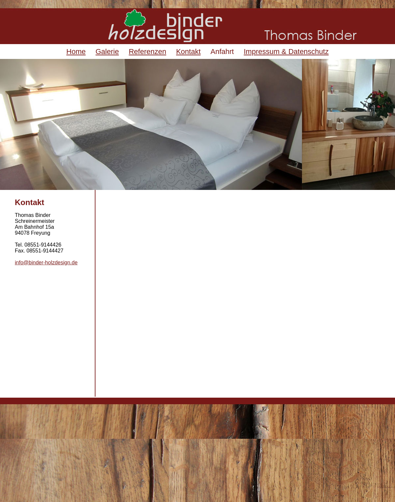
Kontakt (188, 51)
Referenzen (147, 51)
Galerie (107, 51)
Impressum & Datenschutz (286, 51)
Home (76, 51)
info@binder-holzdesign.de (46, 262)
